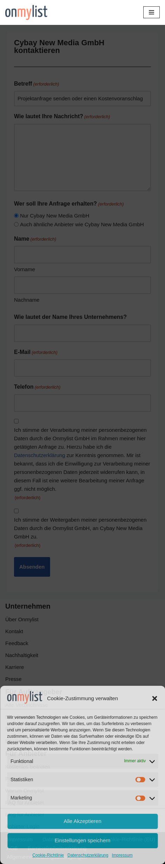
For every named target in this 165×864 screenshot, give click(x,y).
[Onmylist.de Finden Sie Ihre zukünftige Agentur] (26, 12)
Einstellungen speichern (82, 840)
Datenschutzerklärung (87, 855)
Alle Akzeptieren (83, 821)
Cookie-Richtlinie (48, 855)
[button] (154, 698)
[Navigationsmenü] (151, 12)
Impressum (122, 855)
